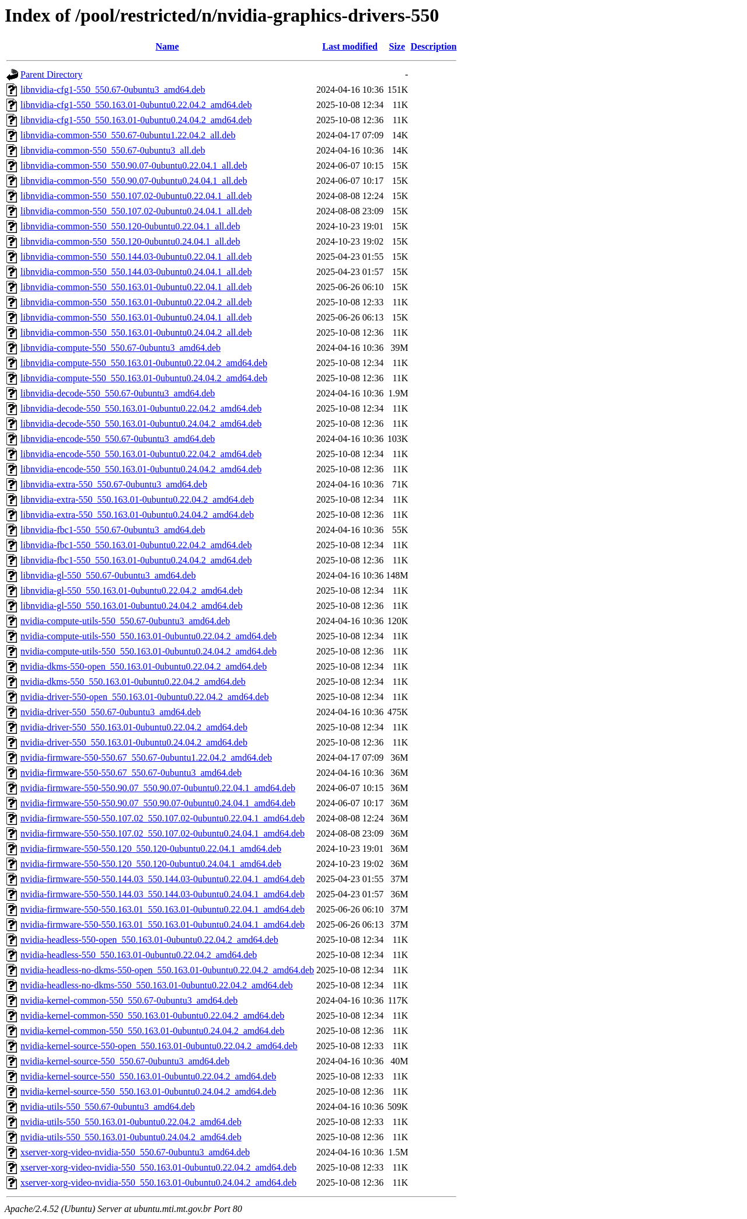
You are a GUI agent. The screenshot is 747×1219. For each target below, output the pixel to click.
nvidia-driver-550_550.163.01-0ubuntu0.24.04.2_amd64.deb (133, 742)
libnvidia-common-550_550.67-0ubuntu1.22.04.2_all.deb (127, 135)
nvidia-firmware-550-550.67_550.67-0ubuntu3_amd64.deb (131, 773)
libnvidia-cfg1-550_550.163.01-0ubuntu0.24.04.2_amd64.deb (136, 120)
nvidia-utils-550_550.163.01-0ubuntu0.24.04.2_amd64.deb (131, 1137)
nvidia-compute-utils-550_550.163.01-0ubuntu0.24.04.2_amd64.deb (148, 651)
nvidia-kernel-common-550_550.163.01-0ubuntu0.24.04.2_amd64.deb (152, 1031)
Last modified (350, 46)
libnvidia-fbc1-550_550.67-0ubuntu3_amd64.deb (112, 530)
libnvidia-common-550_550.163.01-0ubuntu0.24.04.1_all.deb (136, 317)
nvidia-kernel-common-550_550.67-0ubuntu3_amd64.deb (129, 1000)
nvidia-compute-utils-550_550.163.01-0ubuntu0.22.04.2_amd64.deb (148, 636)
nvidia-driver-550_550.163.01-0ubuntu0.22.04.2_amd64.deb (133, 727)
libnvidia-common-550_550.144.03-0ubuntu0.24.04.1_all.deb (136, 272)
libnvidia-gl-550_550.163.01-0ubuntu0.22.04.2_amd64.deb (131, 590)
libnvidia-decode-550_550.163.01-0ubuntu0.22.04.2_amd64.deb (140, 408)
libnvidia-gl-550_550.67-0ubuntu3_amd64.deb (108, 575)
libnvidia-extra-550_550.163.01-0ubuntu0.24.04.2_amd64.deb (137, 515)
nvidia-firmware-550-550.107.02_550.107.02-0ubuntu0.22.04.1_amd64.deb (162, 818)
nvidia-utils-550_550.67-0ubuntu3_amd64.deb (107, 1107)
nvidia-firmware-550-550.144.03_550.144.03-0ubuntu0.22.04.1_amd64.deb (162, 879)
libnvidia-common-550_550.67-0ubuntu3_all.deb (112, 150)
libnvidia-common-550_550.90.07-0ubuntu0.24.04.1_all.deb (133, 181)
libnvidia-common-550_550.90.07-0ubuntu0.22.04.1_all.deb (133, 165)
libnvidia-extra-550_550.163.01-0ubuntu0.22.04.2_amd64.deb (137, 499)
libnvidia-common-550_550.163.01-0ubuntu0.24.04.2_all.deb (136, 332)
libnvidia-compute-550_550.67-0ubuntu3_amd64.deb (120, 348)
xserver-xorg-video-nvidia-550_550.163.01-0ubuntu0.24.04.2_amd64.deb (158, 1182)
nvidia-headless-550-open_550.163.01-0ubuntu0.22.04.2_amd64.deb (149, 940)
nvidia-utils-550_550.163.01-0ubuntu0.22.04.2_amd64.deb (131, 1122)
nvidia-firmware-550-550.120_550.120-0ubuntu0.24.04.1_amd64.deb (150, 864)
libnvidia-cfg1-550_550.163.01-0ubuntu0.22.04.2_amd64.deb (136, 105)
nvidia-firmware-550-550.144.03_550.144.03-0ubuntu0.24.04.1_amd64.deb (162, 894)
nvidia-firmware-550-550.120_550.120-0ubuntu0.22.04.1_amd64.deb (150, 849)
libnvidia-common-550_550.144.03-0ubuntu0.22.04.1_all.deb (136, 257)
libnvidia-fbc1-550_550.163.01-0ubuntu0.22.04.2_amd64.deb (136, 545)
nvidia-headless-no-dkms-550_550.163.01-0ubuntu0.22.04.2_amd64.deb (156, 985)
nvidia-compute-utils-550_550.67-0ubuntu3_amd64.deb (125, 621)
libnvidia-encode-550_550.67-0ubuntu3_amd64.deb (117, 439)
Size (397, 46)
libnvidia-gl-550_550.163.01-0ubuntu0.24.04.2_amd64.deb (131, 606)
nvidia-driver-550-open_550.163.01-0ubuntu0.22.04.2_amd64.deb (144, 697)
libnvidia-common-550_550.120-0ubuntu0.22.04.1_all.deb (130, 226)
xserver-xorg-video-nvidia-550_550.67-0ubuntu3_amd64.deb (135, 1152)
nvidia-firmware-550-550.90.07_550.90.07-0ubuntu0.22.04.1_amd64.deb (157, 788)
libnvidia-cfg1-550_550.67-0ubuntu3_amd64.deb (112, 90)
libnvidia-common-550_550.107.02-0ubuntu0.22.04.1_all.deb (136, 196)
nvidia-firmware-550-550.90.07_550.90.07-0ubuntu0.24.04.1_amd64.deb (157, 803)
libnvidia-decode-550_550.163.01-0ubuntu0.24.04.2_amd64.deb (140, 424)
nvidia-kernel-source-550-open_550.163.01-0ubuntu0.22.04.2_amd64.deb (159, 1046)
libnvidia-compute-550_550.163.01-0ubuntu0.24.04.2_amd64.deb (143, 378)
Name (167, 46)
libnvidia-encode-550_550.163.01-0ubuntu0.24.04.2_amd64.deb (140, 469)
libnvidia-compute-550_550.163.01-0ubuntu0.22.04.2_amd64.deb (143, 363)
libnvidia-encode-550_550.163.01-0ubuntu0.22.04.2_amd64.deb (140, 454)
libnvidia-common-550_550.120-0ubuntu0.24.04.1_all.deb (130, 241)
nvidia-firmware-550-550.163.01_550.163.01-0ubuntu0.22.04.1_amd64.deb (162, 909)
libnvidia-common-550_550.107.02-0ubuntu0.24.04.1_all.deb (136, 211)
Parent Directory (51, 74)
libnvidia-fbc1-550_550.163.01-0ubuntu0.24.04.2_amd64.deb (136, 560)
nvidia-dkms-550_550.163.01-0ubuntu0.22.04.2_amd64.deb (133, 682)
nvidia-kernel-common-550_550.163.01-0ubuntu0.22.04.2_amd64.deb (152, 1016)
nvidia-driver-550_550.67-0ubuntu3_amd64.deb (110, 712)
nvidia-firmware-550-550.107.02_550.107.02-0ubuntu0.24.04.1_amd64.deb (162, 833)
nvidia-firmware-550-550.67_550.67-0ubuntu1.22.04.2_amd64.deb (146, 757)
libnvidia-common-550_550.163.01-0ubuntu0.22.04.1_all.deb (136, 287)
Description (433, 46)
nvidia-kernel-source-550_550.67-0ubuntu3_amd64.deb (124, 1061)
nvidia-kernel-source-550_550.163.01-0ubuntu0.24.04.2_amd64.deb (148, 1091)
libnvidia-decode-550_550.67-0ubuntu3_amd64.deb (117, 393)
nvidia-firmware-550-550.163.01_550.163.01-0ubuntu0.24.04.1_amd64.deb (162, 924)
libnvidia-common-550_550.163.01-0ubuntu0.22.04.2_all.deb (136, 302)
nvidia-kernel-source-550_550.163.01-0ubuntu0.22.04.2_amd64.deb (148, 1076)
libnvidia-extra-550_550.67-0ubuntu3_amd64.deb (113, 484)
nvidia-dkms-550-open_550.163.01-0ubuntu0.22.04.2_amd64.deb (143, 666)
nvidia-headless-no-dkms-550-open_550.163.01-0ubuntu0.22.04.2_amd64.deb (167, 970)
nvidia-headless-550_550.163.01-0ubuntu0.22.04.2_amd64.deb (138, 955)
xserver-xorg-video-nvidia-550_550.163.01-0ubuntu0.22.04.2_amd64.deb (158, 1167)
